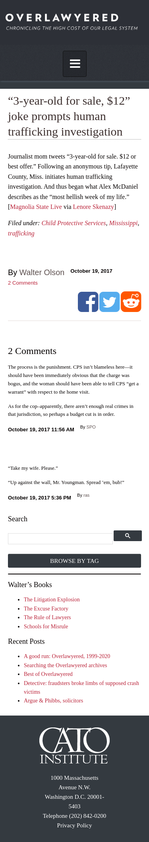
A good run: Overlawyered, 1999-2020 (67, 656)
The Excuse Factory (46, 609)
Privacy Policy (74, 825)
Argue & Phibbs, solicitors (53, 701)
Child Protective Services (73, 223)
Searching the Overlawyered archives (65, 665)
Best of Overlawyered (48, 674)
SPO (91, 427)
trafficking (21, 233)
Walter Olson (42, 272)
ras (86, 495)
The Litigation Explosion (52, 600)
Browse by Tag (74, 560)
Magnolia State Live (36, 206)
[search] (61, 539)
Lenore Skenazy (93, 206)
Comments (23, 283)
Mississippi (123, 223)
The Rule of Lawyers (47, 617)
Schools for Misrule (46, 627)
